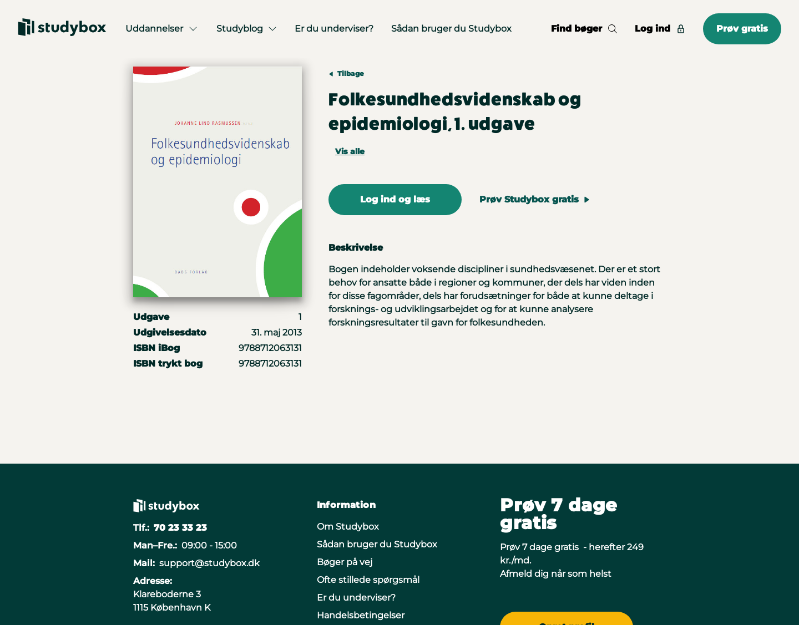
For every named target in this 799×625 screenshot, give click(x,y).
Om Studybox (348, 526)
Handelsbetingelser (360, 615)
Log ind (660, 28)
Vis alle (350, 151)
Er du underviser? (334, 28)
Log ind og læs (395, 199)
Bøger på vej (344, 562)
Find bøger (584, 28)
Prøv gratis (742, 28)
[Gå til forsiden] (62, 28)
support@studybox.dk (209, 563)
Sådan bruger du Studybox (451, 28)
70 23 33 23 (180, 527)
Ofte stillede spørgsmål (368, 580)
